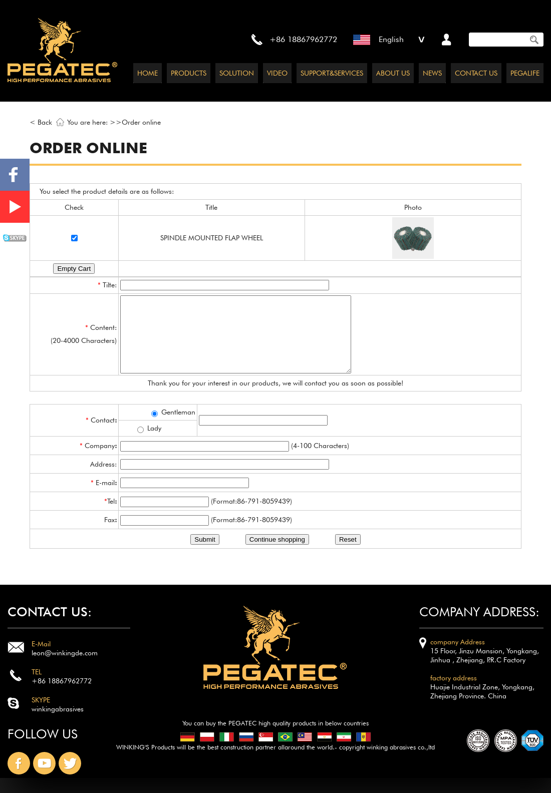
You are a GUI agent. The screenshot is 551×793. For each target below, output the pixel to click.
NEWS (432, 73)
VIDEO (277, 73)
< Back (41, 122)
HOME (147, 73)
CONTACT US (476, 73)
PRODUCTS (188, 73)
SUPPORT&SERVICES (332, 73)
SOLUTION (236, 73)
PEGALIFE (524, 73)
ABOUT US (393, 73)
